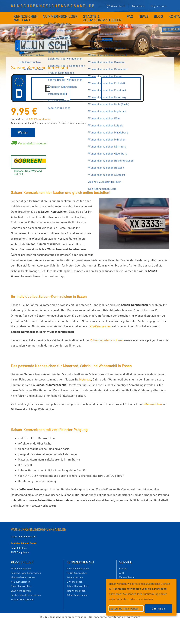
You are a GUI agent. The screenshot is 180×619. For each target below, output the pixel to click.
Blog (145, 15)
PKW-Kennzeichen (21, 566)
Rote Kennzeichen (76, 588)
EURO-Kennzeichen (76, 571)
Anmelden (137, 6)
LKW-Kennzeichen (21, 588)
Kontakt (160, 15)
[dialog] (141, 597)
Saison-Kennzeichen (77, 584)
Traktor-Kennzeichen (22, 597)
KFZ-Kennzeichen (20, 579)
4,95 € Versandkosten (39, 117)
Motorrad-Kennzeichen (23, 575)
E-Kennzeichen (74, 579)
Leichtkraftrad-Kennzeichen (26, 593)
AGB (121, 571)
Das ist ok (158, 608)
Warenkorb (115, 6)
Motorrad (85, 377)
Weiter (23, 130)
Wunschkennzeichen (77, 566)
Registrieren (158, 6)
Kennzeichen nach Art (23, 17)
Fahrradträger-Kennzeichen (26, 571)
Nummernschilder (59, 15)
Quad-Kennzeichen (21, 584)
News (132, 15)
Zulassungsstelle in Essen (106, 338)
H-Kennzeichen (152, 402)
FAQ (120, 15)
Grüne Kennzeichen (77, 593)
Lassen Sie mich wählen (124, 608)
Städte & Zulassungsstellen (93, 17)
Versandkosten (127, 575)
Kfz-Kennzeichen (100, 324)
